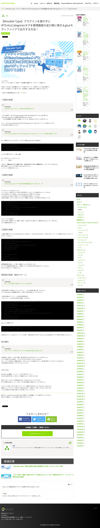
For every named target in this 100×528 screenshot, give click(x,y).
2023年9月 (80, 369)
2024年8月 (80, 341)
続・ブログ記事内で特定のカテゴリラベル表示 (18, 283)
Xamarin (80, 270)
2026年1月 (80, 303)
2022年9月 (80, 402)
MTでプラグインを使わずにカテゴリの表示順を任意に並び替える (23, 351)
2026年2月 (80, 300)
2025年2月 (80, 327)
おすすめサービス (82, 245)
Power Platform (82, 237)
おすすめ (80, 212)
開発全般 (56, 3)
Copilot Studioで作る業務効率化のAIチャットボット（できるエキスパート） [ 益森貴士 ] (85, 71)
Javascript (80, 265)
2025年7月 (80, 316)
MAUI (79, 267)
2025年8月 (80, 314)
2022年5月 (80, 413)
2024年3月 (80, 352)
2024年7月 (80, 344)
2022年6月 (80, 410)
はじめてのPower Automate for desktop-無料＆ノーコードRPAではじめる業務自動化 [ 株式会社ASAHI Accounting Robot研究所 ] (85, 94)
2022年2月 (80, 421)
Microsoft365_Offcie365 (84, 242)
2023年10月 (80, 366)
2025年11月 (80, 305)
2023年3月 (80, 385)
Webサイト (80, 283)
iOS (78, 257)
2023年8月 (80, 371)
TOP (2, 9)
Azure (36, 3)
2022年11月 (80, 396)
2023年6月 (80, 377)
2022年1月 (80, 424)
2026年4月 (80, 294)
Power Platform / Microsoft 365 (72, 3)
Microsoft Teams (82, 235)
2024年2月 (80, 355)
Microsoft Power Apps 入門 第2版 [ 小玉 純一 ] (85, 19)
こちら (21, 93)
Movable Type (5, 33)
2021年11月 (80, 429)
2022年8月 (80, 404)
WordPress (80, 280)
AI (31, 3)
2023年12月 (80, 360)
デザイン (96, 3)
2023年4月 (80, 382)
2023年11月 (80, 363)
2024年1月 (80, 358)
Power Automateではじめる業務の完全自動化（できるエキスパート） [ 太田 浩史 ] (85, 36)
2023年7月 (80, 374)
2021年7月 (80, 440)
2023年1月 (80, 391)
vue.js (79, 262)
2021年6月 (80, 443)
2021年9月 (80, 435)
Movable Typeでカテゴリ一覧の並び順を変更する (19, 108)
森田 (7, 16)
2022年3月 (80, 418)
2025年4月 (80, 322)
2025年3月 (80, 325)
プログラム (88, 3)
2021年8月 (80, 437)
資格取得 (80, 215)
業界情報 (80, 217)
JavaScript (80, 260)
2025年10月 (80, 308)
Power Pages (81, 240)
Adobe (79, 285)
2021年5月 (80, 446)
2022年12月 (80, 393)
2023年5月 (80, 380)
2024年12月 (80, 333)
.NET (79, 255)
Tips (79, 247)
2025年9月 (80, 311)
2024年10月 (80, 336)
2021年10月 (80, 432)
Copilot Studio (81, 225)
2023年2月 (80, 388)
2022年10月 (80, 399)
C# (78, 272)
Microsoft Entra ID (82, 230)
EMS (79, 228)
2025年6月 (80, 319)
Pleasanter (80, 252)
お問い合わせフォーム (37, 434)
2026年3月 (80, 297)
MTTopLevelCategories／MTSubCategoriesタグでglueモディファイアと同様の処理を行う (30, 134)
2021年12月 (80, 426)
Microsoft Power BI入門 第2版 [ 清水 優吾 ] (86, 53)
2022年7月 (80, 407)
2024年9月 (80, 338)
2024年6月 (80, 347)
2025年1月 (80, 330)
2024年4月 (80, 349)
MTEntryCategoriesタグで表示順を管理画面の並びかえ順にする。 (24, 184)
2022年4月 (80, 415)
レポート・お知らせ (46, 3)
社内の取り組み (81, 207)
